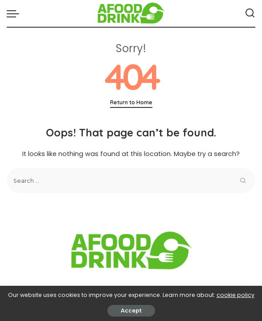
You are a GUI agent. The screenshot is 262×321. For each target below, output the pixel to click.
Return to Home (131, 102)
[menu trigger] (15, 13)
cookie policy (235, 295)
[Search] (250, 13)
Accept (131, 310)
